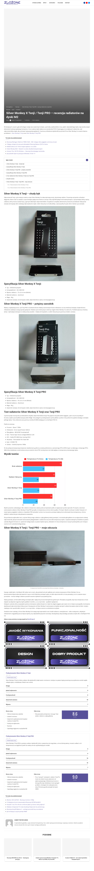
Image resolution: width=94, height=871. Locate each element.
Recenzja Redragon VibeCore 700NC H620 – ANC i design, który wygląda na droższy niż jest (32, 142)
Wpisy (44, 2)
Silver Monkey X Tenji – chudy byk (15, 164)
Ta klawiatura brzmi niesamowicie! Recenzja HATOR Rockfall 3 (24, 802)
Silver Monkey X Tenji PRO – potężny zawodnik (19, 170)
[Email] (89, 3)
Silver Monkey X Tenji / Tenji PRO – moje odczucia (19, 181)
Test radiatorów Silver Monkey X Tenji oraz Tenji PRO (20, 176)
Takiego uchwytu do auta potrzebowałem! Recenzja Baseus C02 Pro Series (27, 144)
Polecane (60, 2)
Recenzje (17, 107)
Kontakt (67, 2)
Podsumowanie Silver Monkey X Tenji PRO (20, 187)
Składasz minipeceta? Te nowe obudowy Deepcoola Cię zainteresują (25, 807)
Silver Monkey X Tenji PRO (33, 133)
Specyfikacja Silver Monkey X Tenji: (16, 166)
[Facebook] (84, 3)
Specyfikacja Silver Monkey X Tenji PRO (17, 173)
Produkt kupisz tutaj (11, 677)
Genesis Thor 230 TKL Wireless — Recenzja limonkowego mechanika (26, 151)
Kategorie (52, 2)
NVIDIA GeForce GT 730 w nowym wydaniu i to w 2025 (21, 146)
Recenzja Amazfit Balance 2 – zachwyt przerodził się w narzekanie (25, 809)
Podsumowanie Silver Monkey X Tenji (19, 184)
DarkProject (31, 619)
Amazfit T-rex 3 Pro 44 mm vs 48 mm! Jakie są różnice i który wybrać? (26, 804)
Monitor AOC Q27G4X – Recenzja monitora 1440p (20, 800)
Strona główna (36, 2)
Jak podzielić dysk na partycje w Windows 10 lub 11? (21, 153)
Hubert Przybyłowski (21, 820)
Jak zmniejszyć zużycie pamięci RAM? (17, 811)
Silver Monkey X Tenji (17, 133)
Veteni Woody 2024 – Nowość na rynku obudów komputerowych (24, 149)
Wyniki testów (10, 178)
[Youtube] (87, 3)
